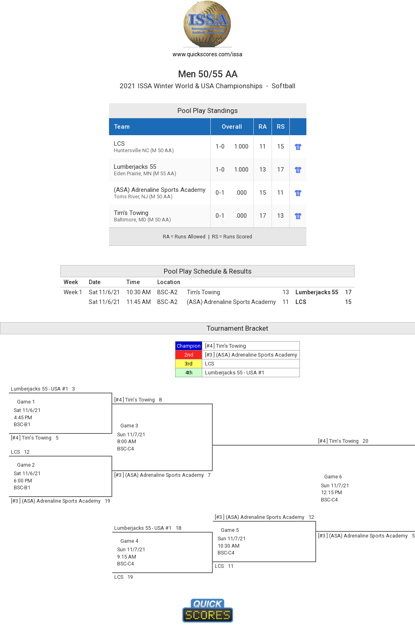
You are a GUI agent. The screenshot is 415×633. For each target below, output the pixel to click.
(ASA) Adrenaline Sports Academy (159, 193)
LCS (300, 302)
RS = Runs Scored (232, 237)
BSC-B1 (22, 424)
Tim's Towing (203, 292)
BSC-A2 (167, 292)
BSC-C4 (125, 449)
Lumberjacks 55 (316, 292)
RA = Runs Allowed (184, 237)
